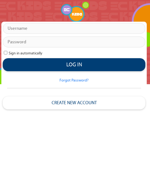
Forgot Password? (74, 80)
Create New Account (74, 103)
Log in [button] (74, 64)
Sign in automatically (26, 53)
